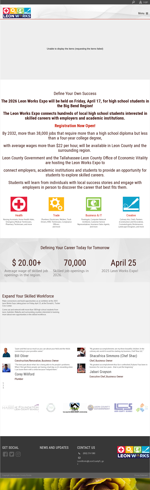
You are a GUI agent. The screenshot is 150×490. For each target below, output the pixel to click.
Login (145, 2)
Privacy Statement (141, 476)
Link (18, 211)
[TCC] (27, 408)
